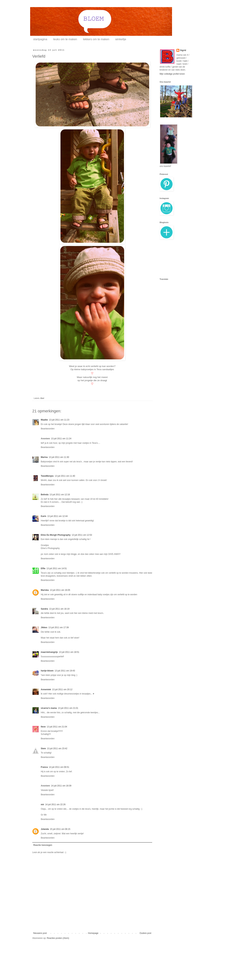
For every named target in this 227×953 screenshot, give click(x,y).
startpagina (40, 39)
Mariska (45, 590)
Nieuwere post (40, 933)
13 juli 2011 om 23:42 (57, 748)
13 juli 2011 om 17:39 (58, 627)
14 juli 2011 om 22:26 (55, 804)
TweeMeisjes (47, 476)
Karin (43, 516)
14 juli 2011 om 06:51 (59, 767)
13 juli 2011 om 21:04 (57, 726)
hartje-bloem (47, 670)
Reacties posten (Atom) (58, 938)
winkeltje (120, 39)
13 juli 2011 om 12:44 (57, 516)
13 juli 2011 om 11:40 (65, 476)
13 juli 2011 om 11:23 (59, 420)
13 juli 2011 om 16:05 (60, 590)
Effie (43, 568)
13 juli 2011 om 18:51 (69, 652)
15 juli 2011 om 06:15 (60, 829)
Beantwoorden (47, 428)
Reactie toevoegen (42, 845)
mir (42, 804)
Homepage (93, 933)
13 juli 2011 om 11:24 (61, 438)
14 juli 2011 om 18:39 (61, 785)
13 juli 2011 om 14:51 (56, 568)
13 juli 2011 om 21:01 (68, 708)
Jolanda (45, 829)
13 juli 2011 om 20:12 (62, 689)
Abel (42, 398)
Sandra (44, 609)
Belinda (44, 494)
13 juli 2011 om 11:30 (59, 457)
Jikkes (44, 627)
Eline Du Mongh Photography (56, 535)
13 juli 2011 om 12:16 (59, 494)
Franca (44, 767)
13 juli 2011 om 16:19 (59, 609)
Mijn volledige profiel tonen (172, 74)
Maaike (44, 420)
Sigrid (183, 50)
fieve (43, 726)
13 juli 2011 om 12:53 (82, 535)
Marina (44, 457)
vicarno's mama (49, 708)
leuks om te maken (65, 39)
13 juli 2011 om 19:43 (65, 670)
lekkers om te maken (96, 39)
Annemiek (46, 689)
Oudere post (145, 933)
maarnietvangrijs (49, 652)
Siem (43, 748)
